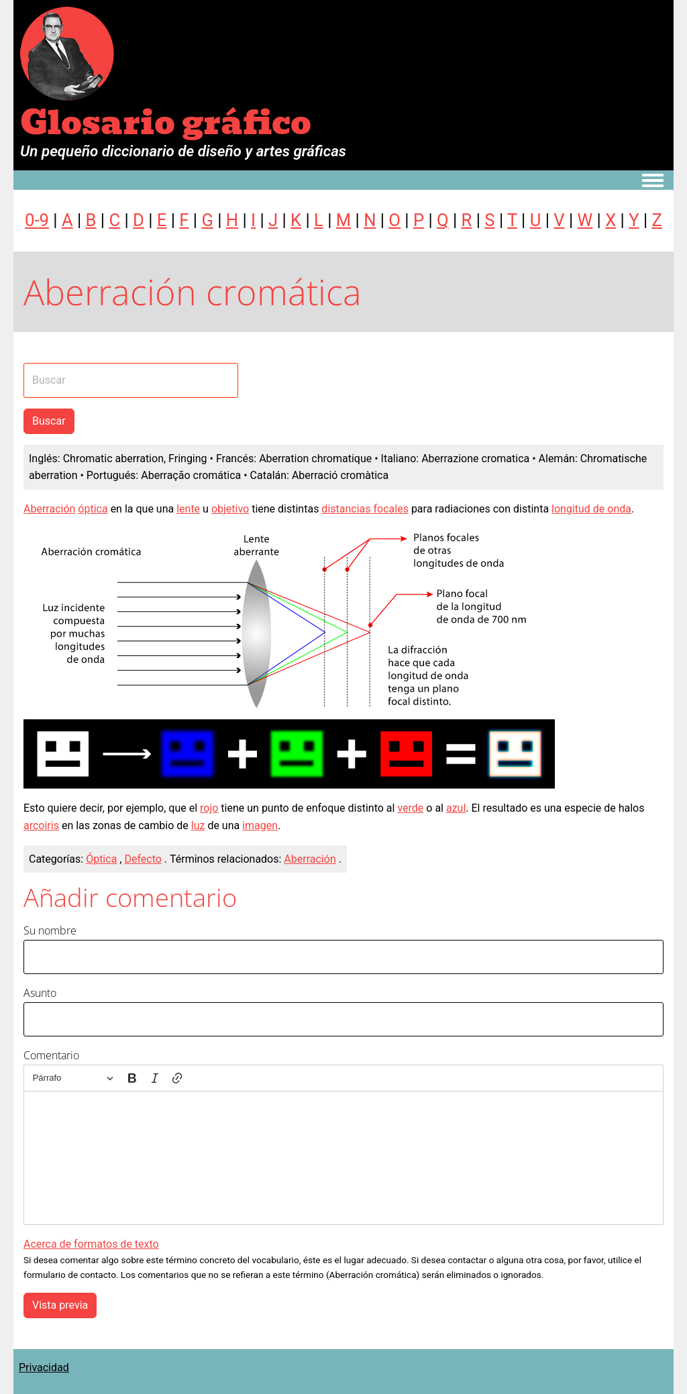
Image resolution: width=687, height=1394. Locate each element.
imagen (260, 825)
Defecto (142, 859)
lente (188, 508)
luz (198, 825)
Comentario (51, 1055)
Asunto (39, 992)
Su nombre (49, 930)
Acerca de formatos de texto (91, 1244)
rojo (209, 808)
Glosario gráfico (165, 123)
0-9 (37, 220)
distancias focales (365, 508)
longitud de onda (591, 508)
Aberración (49, 508)
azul (456, 808)
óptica (92, 508)
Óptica (101, 859)
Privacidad (44, 1367)
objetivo (230, 508)
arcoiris (41, 825)
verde (410, 808)
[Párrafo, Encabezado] (73, 1078)
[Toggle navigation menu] (653, 181)
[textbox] (343, 1158)
